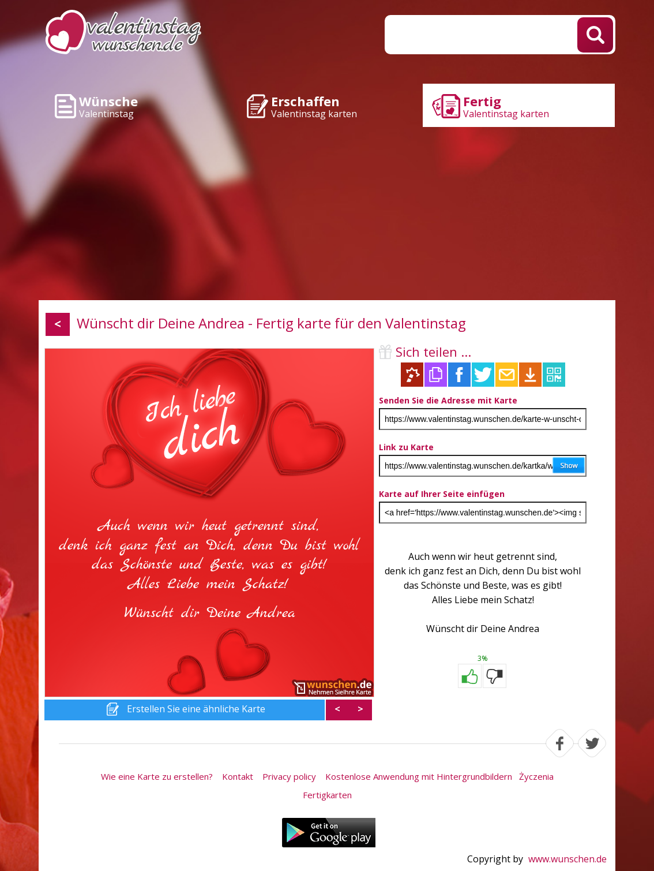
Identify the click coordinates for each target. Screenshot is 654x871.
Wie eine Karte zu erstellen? (157, 776)
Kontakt (237, 776)
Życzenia (536, 776)
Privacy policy (289, 776)
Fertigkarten (327, 795)
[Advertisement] (327, 213)
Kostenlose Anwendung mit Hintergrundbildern (418, 776)
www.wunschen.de (567, 859)
